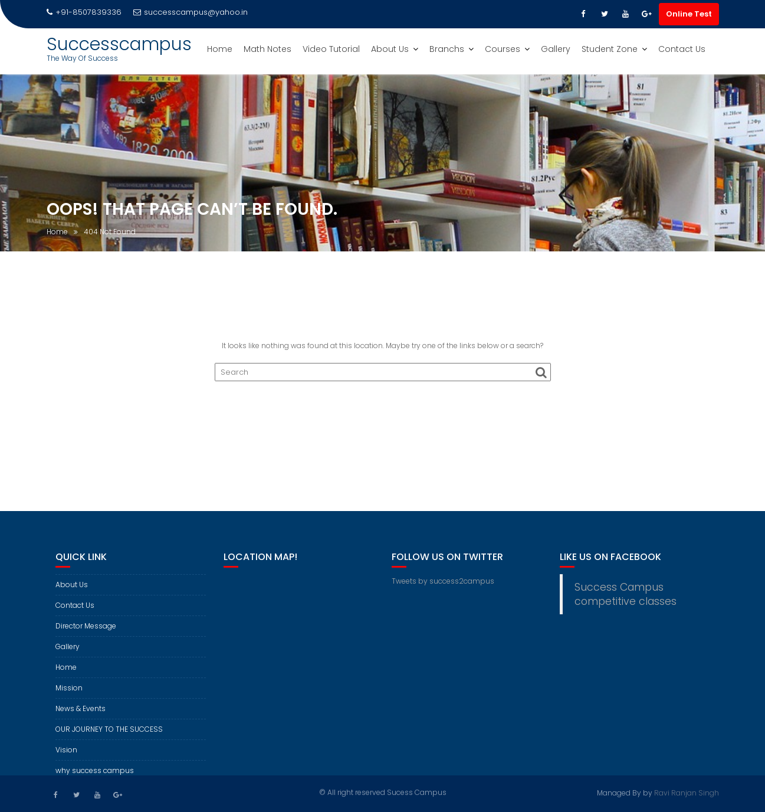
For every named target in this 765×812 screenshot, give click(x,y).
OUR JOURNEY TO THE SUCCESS (109, 735)
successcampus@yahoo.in (190, 12)
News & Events (80, 714)
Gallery (555, 49)
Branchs (446, 49)
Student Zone (610, 49)
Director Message (85, 632)
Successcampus (119, 44)
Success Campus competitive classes (625, 600)
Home (219, 49)
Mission (69, 694)
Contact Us (681, 49)
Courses (502, 49)
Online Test (689, 13)
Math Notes (267, 49)
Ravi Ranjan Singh (686, 792)
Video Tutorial (331, 49)
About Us (390, 49)
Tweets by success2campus (443, 587)
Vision (66, 756)
